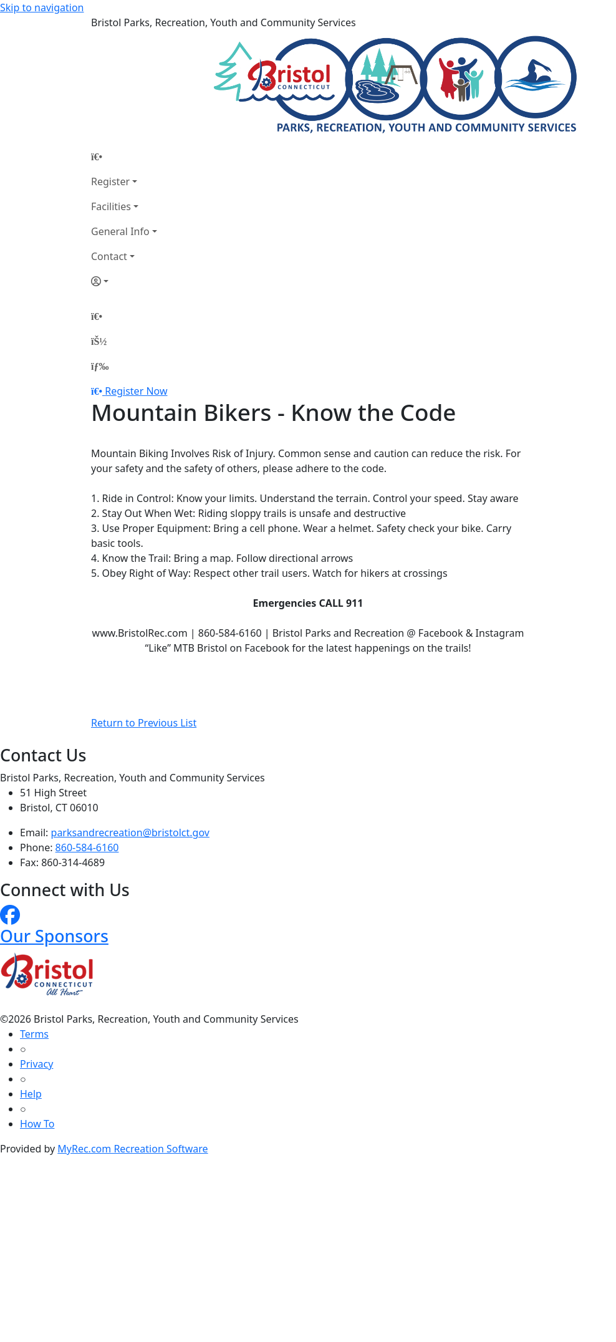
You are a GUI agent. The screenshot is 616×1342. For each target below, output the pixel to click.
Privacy (36, 1064)
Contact (109, 256)
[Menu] (99, 366)
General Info (120, 231)
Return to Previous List (143, 723)
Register (110, 181)
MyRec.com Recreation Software (132, 1149)
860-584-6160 (87, 847)
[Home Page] (124, 156)
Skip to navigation (42, 7)
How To (37, 1124)
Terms (34, 1034)
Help (31, 1094)
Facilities (111, 206)
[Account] (124, 281)
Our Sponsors (54, 935)
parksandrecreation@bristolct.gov (130, 832)
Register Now (136, 391)
